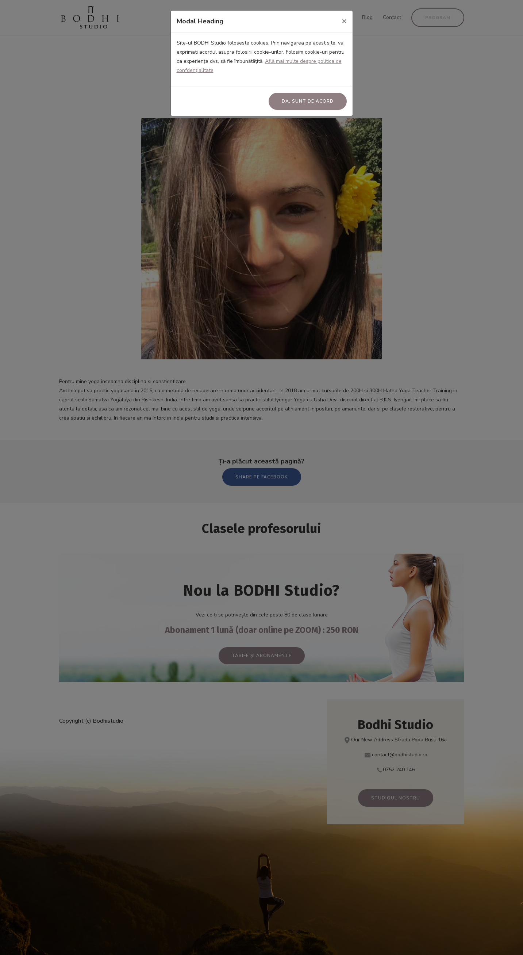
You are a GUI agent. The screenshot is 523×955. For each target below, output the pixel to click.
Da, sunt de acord (308, 101)
